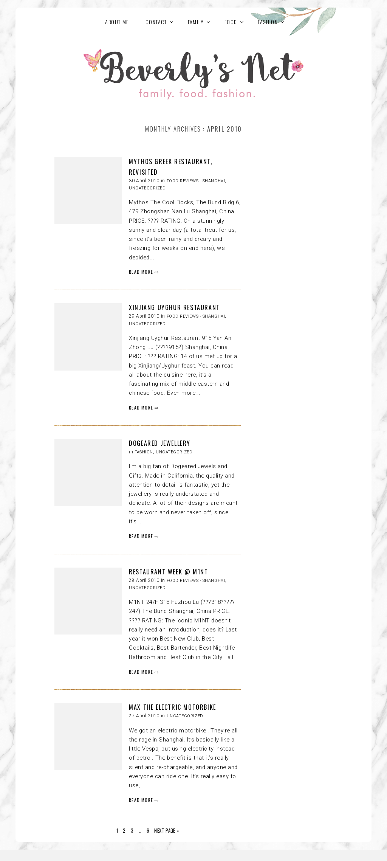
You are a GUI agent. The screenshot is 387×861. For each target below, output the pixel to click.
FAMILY (196, 22)
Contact (156, 22)
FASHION (268, 22)
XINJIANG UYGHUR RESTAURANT (174, 307)
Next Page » (166, 830)
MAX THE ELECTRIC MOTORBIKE (172, 707)
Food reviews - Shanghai (196, 180)
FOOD (230, 22)
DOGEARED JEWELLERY (159, 443)
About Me (116, 22)
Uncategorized (147, 188)
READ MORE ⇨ (144, 271)
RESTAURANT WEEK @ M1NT (168, 571)
